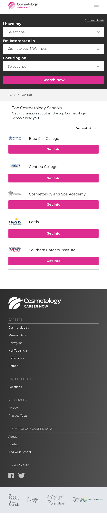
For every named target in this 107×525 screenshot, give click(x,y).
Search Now (53, 80)
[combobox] (53, 32)
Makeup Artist (18, 335)
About (12, 436)
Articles (13, 408)
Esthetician (16, 358)
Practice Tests (17, 415)
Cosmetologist (18, 327)
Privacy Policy (33, 500)
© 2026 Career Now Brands (13, 500)
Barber (13, 366)
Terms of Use (78, 500)
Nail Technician (18, 350)
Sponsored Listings (85, 128)
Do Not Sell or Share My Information (55, 500)
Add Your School (19, 452)
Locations (15, 387)
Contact (13, 444)
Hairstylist (15, 343)
